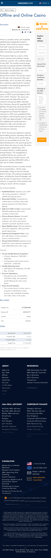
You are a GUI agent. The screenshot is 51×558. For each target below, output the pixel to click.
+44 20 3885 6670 (40, 468)
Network (5, 378)
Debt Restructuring (34, 425)
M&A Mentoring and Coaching (10, 474)
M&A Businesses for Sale (37, 370)
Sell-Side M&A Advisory (11, 408)
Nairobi (23, 27)
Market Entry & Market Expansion (10, 466)
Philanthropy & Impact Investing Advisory (10, 489)
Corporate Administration (37, 419)
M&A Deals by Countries (36, 373)
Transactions (31, 381)
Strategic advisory (34, 408)
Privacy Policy (26, 498)
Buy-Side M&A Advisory (11, 411)
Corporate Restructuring (36, 422)
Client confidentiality (12, 502)
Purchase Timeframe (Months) (40, 77)
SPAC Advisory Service (36, 411)
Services (5, 383)
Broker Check (38, 537)
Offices (5, 375)
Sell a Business (33, 378)
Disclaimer (17, 498)
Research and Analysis (11, 470)
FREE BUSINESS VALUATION (39, 479)
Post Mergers (7, 422)
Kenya (28, 27)
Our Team (6, 373)
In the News (7, 386)
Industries (6, 381)
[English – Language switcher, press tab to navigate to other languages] (44, 3)
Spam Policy (36, 498)
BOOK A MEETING (42, 26)
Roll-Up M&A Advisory (10, 414)
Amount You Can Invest (41, 65)
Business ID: (16, 30)
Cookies (43, 498)
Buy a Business (33, 375)
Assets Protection (8, 477)
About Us (5, 370)
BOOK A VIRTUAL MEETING (39, 473)
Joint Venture (7, 425)
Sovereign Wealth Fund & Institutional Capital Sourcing (12, 483)
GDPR (22, 502)
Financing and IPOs (35, 414)
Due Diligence (32, 416)
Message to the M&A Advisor (41, 91)
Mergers (5, 419)
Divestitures (6, 416)
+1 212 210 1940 (39, 464)
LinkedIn (9, 498)
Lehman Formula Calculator (37, 383)
